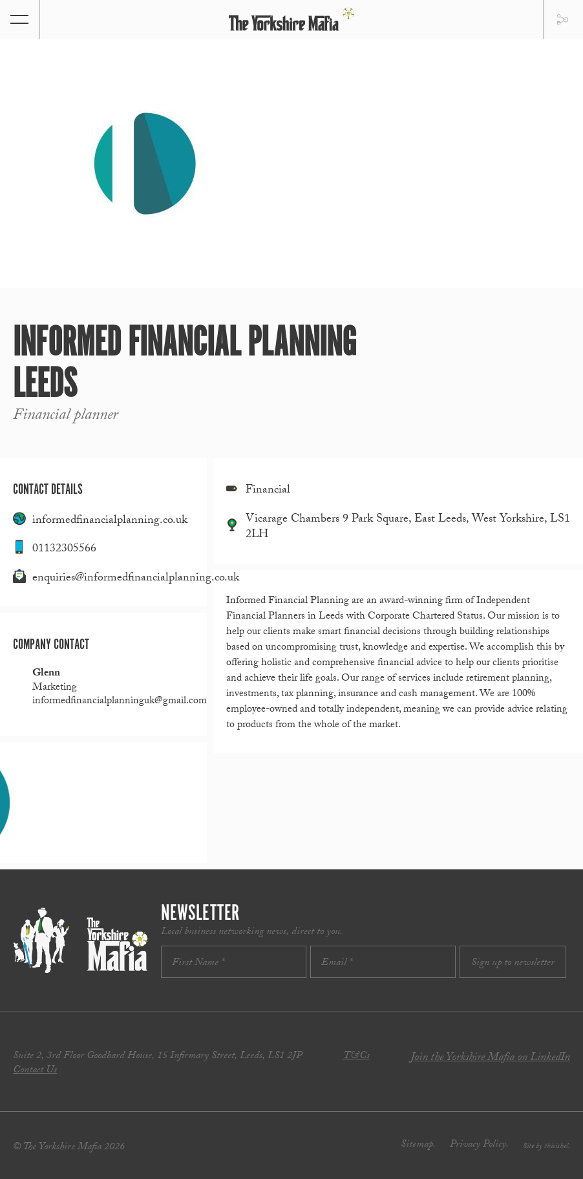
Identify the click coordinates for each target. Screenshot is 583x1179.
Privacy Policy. (479, 1145)
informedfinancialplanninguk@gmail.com (119, 701)
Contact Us (35, 1070)
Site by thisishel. (546, 1146)
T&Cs (356, 1056)
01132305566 (64, 550)
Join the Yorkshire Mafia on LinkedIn (490, 1058)
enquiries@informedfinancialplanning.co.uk (135, 579)
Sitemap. (418, 1145)
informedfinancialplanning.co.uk (109, 521)
